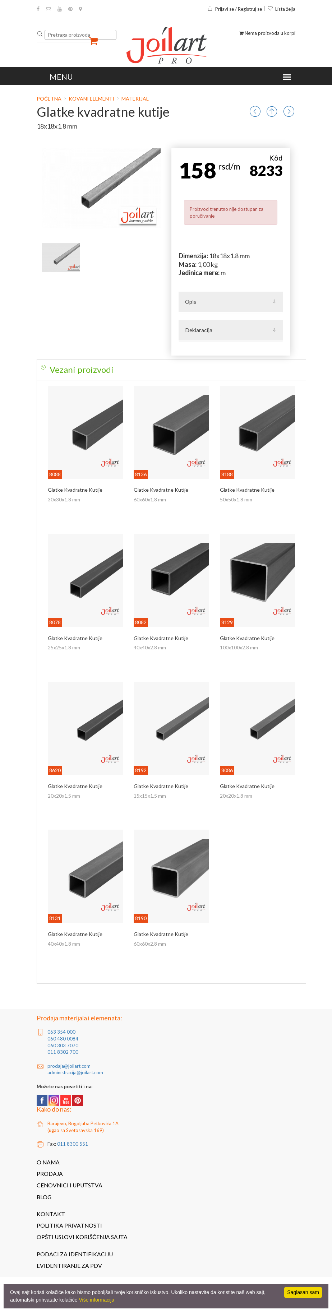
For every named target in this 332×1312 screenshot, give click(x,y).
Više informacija (96, 1300)
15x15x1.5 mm (150, 796)
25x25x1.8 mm (64, 647)
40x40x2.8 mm (150, 647)
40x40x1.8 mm (64, 944)
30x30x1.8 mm (64, 499)
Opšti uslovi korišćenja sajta (82, 1237)
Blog (44, 1197)
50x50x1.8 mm (236, 499)
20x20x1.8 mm (236, 796)
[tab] (171, 370)
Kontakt (51, 1214)
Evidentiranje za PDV (69, 1265)
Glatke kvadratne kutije (75, 490)
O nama (48, 1162)
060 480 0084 (62, 1039)
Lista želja (281, 9)
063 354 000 (61, 1032)
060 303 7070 (62, 1045)
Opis (190, 301)
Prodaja (50, 1173)
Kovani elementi (91, 99)
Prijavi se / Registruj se (234, 9)
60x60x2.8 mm (150, 944)
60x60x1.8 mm (150, 499)
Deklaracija (198, 330)
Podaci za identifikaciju (75, 1254)
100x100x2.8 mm (239, 647)
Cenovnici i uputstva (69, 1185)
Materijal (135, 99)
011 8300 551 (72, 1144)
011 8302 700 (62, 1052)
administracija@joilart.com (75, 1072)
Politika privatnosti (69, 1225)
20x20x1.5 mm (64, 796)
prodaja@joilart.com (69, 1066)
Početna (50, 99)
